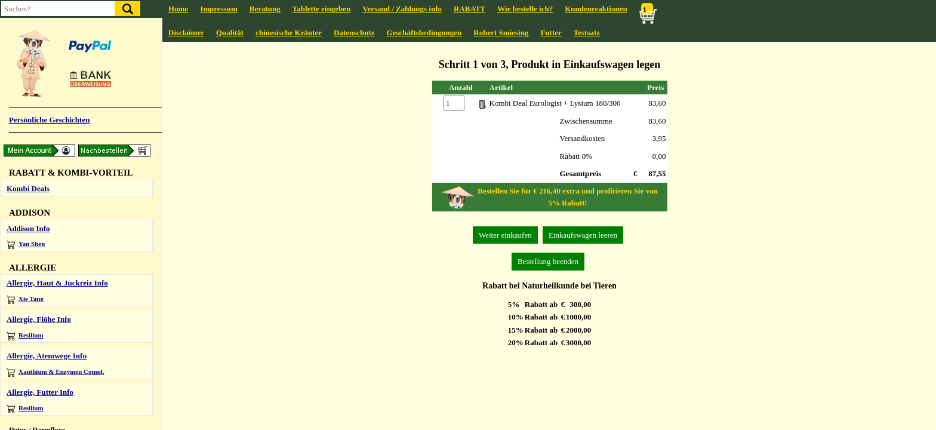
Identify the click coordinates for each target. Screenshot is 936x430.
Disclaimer (186, 32)
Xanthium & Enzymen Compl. (55, 372)
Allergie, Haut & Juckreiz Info (57, 282)
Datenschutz (354, 32)
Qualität (230, 32)
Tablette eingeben (321, 8)
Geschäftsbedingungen (424, 32)
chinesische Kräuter (288, 32)
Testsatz (587, 32)
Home (178, 8)
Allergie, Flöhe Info (39, 319)
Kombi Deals (28, 188)
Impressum (219, 8)
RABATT (469, 8)
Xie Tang (25, 299)
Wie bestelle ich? (525, 8)
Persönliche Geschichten (49, 119)
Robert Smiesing (500, 32)
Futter (550, 32)
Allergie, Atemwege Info (47, 355)
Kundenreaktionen (596, 8)
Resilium (25, 335)
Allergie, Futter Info (40, 392)
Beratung (265, 8)
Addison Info (28, 228)
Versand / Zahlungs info (402, 8)
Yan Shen (26, 244)
